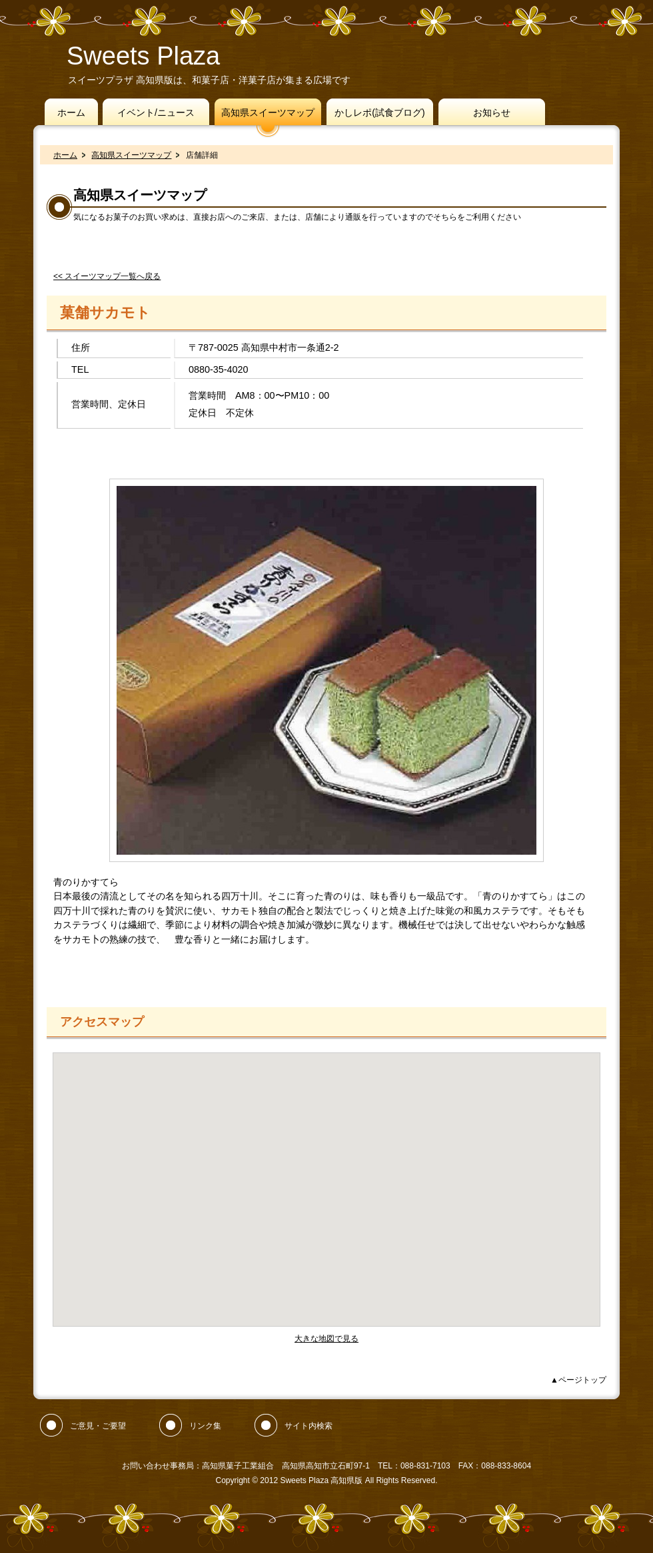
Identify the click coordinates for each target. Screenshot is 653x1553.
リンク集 (205, 1426)
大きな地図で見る (326, 1338)
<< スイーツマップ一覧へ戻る (107, 276)
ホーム (65, 155)
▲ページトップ (578, 1380)
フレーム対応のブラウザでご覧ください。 (326, 1189)
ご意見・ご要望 (98, 1426)
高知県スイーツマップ (131, 155)
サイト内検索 (308, 1426)
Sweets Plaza (143, 56)
